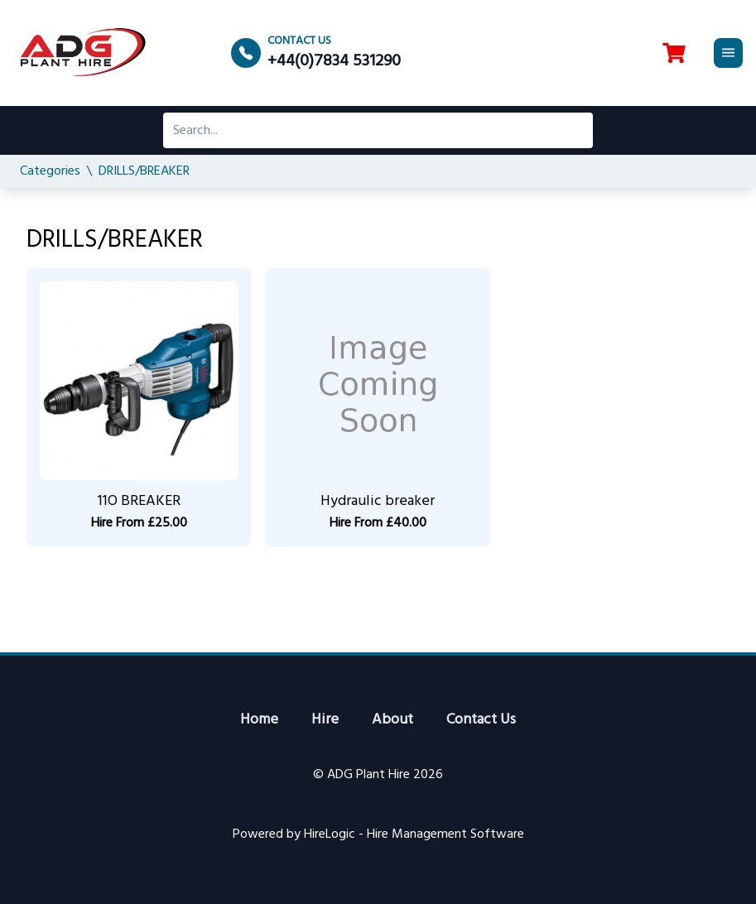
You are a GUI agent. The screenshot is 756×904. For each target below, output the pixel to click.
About (392, 720)
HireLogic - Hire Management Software (414, 834)
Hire (325, 720)
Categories (50, 171)
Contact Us (481, 720)
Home (259, 720)
